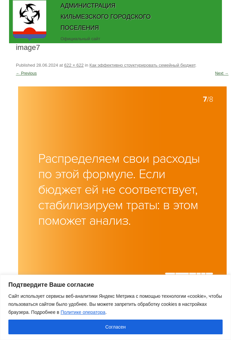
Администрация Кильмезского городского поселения (105, 16)
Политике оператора (83, 312)
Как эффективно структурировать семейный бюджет (142, 65)
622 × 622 (73, 65)
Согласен (115, 327)
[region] (115, 307)
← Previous (26, 73)
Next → (222, 73)
